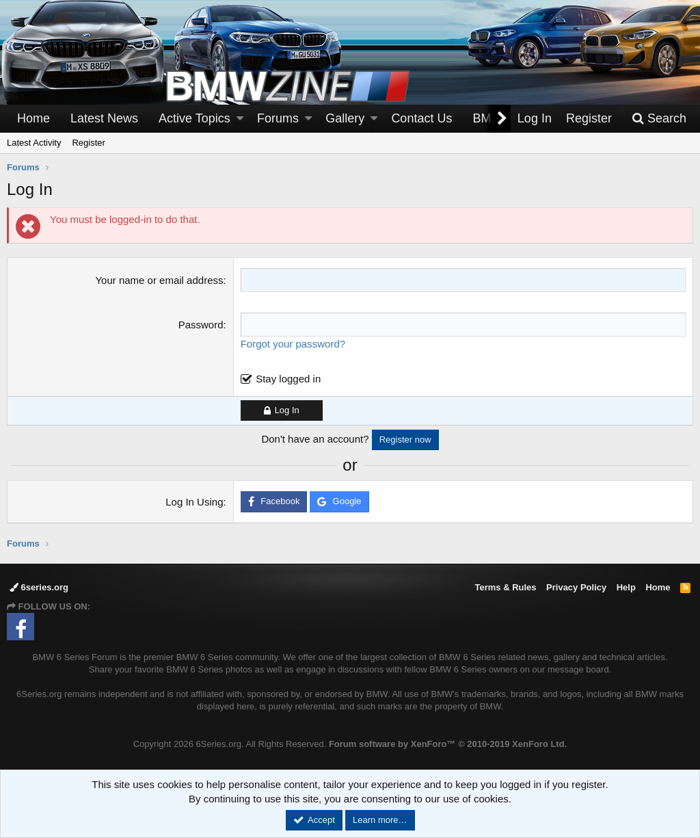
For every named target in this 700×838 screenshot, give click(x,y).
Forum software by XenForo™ (448, 744)
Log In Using (194, 502)
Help (626, 587)
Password (201, 324)
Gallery (344, 118)
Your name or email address (159, 280)
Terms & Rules (505, 587)
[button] (240, 119)
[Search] (659, 119)
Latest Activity (34, 143)
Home (33, 118)
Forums (278, 118)
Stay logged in (288, 378)
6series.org (39, 587)
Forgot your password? (293, 344)
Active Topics (194, 118)
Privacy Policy (576, 587)
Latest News (104, 118)
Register (88, 143)
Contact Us (421, 118)
